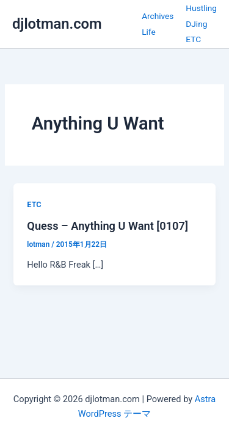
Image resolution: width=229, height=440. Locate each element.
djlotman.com (57, 23)
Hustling (201, 8)
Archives (157, 16)
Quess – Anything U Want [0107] (107, 225)
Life (149, 32)
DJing (196, 24)
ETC (193, 39)
